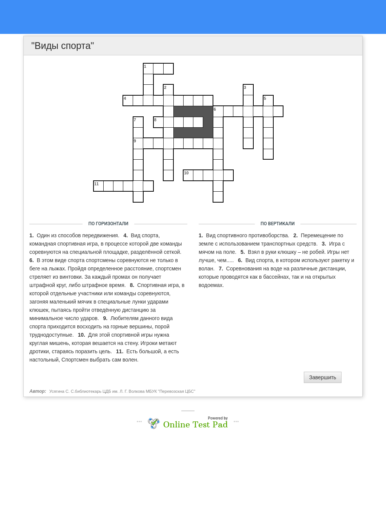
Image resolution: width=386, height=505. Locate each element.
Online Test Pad (195, 424)
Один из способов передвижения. (79, 235)
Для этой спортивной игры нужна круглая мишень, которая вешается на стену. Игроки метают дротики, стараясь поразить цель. (103, 343)
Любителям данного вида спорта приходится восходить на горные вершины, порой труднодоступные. (101, 326)
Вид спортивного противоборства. (248, 235)
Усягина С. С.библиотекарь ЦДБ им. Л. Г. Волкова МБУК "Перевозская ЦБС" (122, 391)
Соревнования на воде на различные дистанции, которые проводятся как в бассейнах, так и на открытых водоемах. (272, 276)
